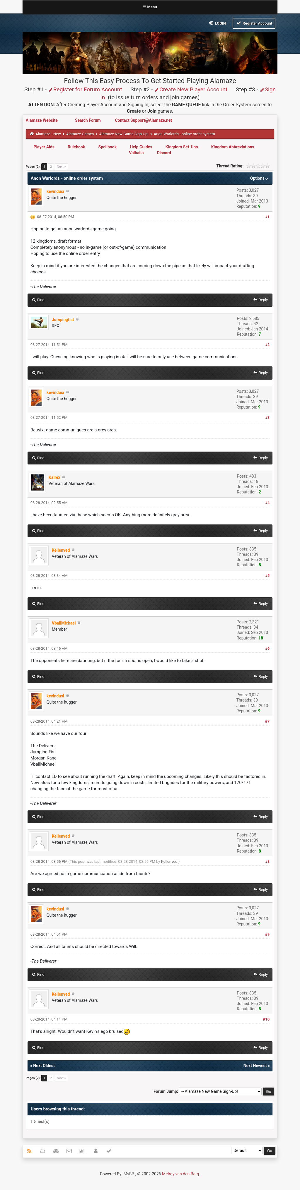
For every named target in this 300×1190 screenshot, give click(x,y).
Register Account (254, 22)
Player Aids (43, 147)
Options (259, 178)
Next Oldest (44, 1065)
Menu (150, 7)
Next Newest (255, 1065)
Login (217, 22)
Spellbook (107, 147)
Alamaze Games (80, 134)
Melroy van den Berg (180, 1174)
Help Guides (141, 147)
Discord (164, 152)
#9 (267, 934)
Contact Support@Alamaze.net (143, 120)
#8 (267, 861)
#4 (267, 502)
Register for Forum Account (85, 89)
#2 (267, 344)
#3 (267, 417)
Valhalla (136, 152)
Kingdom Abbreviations (232, 147)
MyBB (129, 1174)
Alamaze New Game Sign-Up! (123, 134)
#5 (267, 575)
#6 (267, 648)
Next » (61, 167)
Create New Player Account (190, 89)
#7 (267, 721)
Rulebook (76, 147)
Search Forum (88, 120)
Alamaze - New (48, 134)
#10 (266, 1019)
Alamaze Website (42, 120)
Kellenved (169, 861)
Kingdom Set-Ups (182, 147)
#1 (267, 217)
